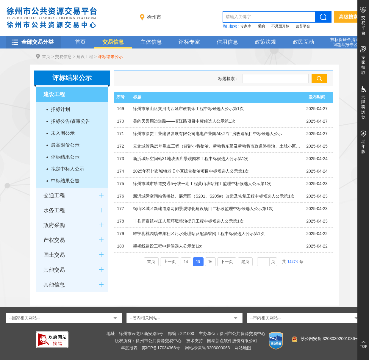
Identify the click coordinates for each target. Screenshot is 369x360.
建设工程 (84, 56)
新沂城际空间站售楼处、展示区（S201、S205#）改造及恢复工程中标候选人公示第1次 (214, 196)
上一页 (169, 261)
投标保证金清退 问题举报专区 (344, 42)
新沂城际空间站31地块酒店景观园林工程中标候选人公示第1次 (190, 158)
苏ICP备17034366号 (161, 347)
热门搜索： (231, 26)
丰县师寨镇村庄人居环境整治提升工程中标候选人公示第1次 (188, 221)
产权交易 (54, 240)
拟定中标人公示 (67, 168)
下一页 (227, 261)
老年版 (363, 146)
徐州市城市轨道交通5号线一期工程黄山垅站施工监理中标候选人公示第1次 (202, 183)
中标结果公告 (65, 180)
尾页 (245, 261)
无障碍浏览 (363, 107)
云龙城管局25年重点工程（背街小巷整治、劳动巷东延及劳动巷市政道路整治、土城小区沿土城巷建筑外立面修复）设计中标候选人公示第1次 (217, 146)
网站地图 (242, 347)
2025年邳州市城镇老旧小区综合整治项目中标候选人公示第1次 (191, 171)
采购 (261, 26)
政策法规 (265, 42)
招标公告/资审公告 (70, 121)
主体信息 (151, 42)
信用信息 (227, 42)
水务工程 (54, 210)
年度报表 (129, 347)
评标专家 (189, 42)
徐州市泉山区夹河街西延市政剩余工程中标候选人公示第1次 (188, 108)
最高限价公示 (65, 145)
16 (210, 261)
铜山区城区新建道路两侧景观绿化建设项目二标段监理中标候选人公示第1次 (203, 208)
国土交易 (54, 255)
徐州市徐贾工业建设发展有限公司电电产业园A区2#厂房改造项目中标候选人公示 (207, 133)
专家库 (245, 26)
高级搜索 (348, 16)
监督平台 (303, 26)
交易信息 (113, 42)
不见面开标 (280, 26)
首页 (80, 42)
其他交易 (54, 270)
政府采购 (54, 225)
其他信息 (54, 285)
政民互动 (303, 42)
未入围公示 (63, 133)
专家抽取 (363, 65)
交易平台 (363, 25)
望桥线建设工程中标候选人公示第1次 (167, 246)
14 (186, 261)
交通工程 (54, 195)
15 (198, 261)
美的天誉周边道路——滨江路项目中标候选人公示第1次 (184, 121)
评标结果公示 (110, 56)
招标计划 (60, 109)
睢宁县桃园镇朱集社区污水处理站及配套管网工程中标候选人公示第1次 (199, 233)
